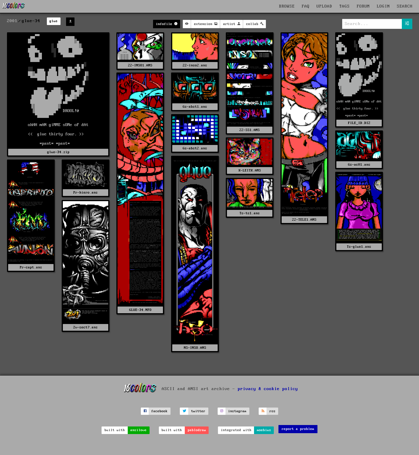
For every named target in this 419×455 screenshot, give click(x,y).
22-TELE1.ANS (304, 220)
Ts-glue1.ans (359, 247)
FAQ (306, 6)
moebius (264, 430)
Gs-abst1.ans (195, 107)
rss (272, 411)
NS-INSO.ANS (195, 348)
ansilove (138, 430)
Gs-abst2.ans (195, 148)
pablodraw (197, 430)
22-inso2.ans (195, 65)
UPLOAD (324, 6)
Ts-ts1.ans (249, 213)
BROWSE (287, 6)
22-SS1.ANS (249, 130)
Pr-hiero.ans (85, 192)
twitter (198, 411)
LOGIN (383, 6)
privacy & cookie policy (268, 389)
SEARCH (405, 6)
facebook (159, 411)
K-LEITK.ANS (250, 170)
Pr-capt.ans (31, 267)
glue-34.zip (58, 152)
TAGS (344, 6)
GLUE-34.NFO (140, 310)
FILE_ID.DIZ (359, 123)
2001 (12, 21)
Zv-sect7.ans (85, 327)
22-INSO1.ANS (140, 65)
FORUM (363, 6)
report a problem (298, 429)
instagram (237, 411)
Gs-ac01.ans (359, 165)
